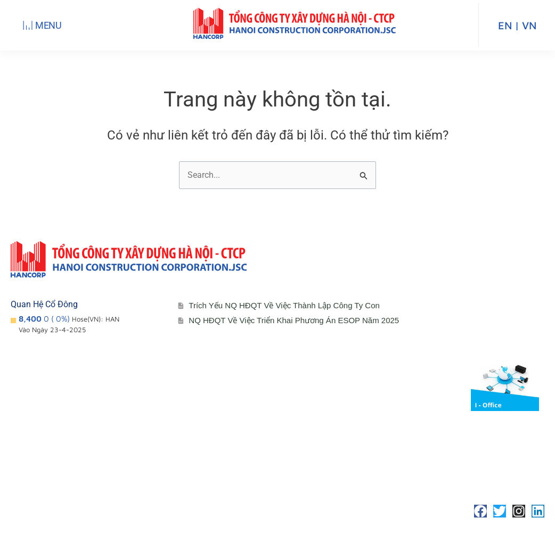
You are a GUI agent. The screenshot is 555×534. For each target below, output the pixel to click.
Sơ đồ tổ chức (202, 416)
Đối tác (285, 416)
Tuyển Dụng (392, 395)
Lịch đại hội (294, 395)
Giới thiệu (193, 374)
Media (283, 437)
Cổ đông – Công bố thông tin (327, 374)
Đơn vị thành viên (208, 395)
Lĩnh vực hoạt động (212, 437)
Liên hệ (383, 374)
